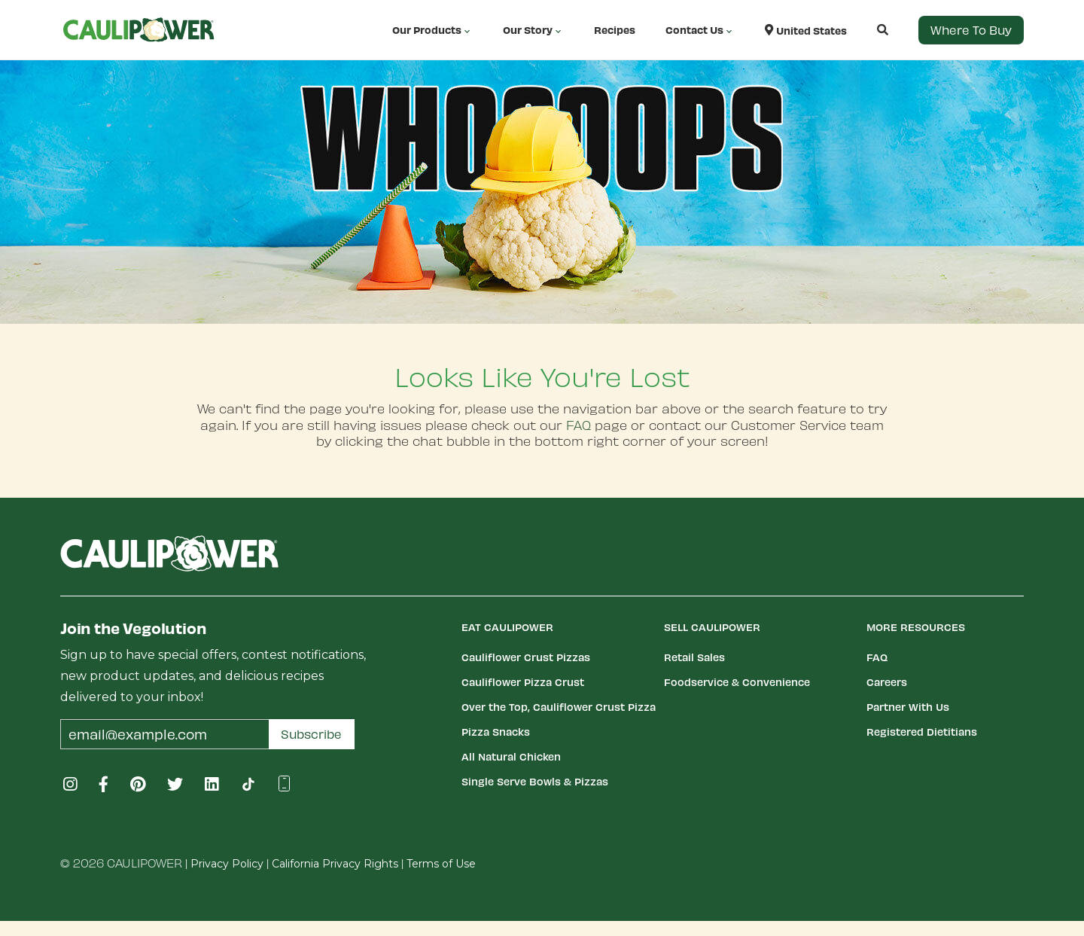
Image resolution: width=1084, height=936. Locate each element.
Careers (886, 681)
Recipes (614, 29)
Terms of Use (441, 863)
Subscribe (311, 734)
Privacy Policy (226, 863)
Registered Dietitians (921, 731)
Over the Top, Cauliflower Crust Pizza (558, 706)
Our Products (432, 30)
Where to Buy (971, 30)
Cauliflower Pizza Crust (522, 681)
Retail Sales (694, 657)
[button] (867, 29)
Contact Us (700, 30)
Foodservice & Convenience (737, 681)
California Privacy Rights (335, 863)
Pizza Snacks (495, 731)
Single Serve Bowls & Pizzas (534, 781)
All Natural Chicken (511, 756)
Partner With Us (907, 706)
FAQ (578, 424)
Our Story (533, 30)
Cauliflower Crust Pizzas (525, 657)
